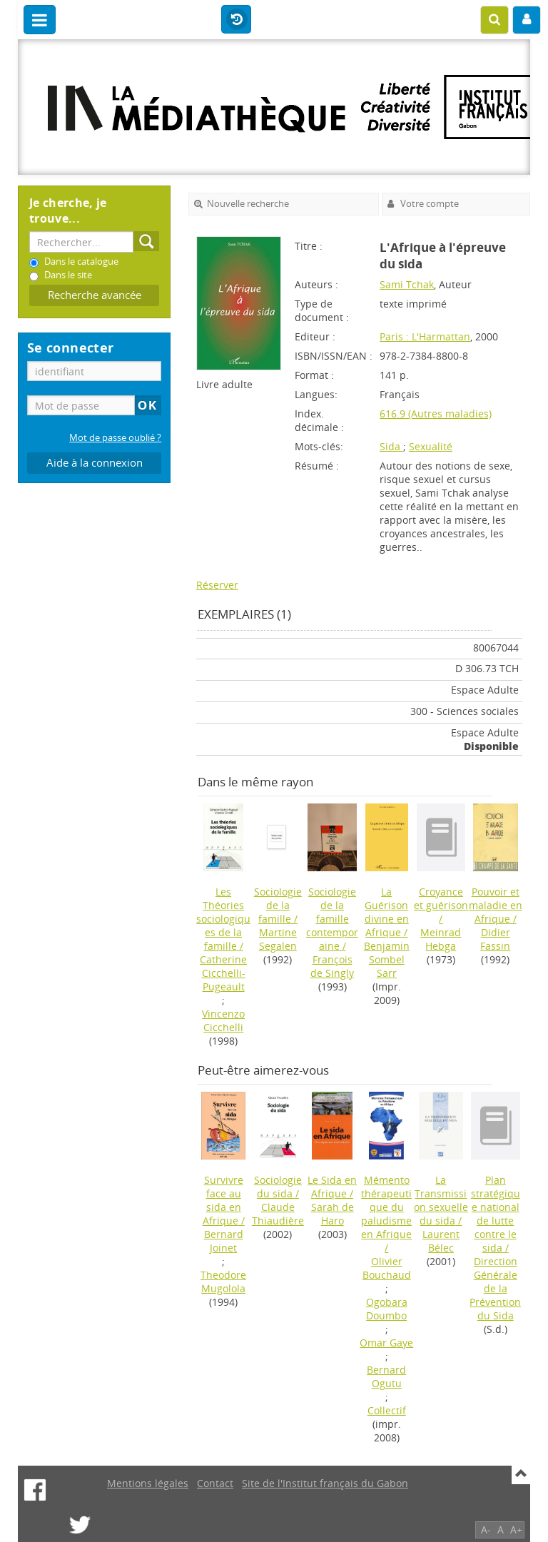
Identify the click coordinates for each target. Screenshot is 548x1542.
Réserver (217, 585)
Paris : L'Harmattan (425, 336)
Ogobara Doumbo (386, 1308)
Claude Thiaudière (278, 1213)
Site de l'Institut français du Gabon (325, 1483)
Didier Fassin (495, 939)
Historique (236, 20)
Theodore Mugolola (223, 1281)
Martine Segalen (278, 939)
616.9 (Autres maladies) (436, 413)
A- (486, 1529)
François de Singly (332, 966)
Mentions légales (147, 1483)
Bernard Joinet (223, 1240)
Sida (391, 446)
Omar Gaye (386, 1342)
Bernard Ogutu (386, 1376)
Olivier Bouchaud (386, 1268)
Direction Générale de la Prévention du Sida (495, 1288)
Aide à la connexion (94, 462)
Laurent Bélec (441, 1240)
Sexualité (430, 446)
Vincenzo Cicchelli (223, 1020)
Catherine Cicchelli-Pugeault (223, 973)
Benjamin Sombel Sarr (387, 959)
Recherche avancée (94, 295)
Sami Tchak (407, 284)
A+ (516, 1529)
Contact (215, 1483)
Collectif (386, 1410)
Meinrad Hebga (440, 939)
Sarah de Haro (332, 1213)
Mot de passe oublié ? (115, 438)
